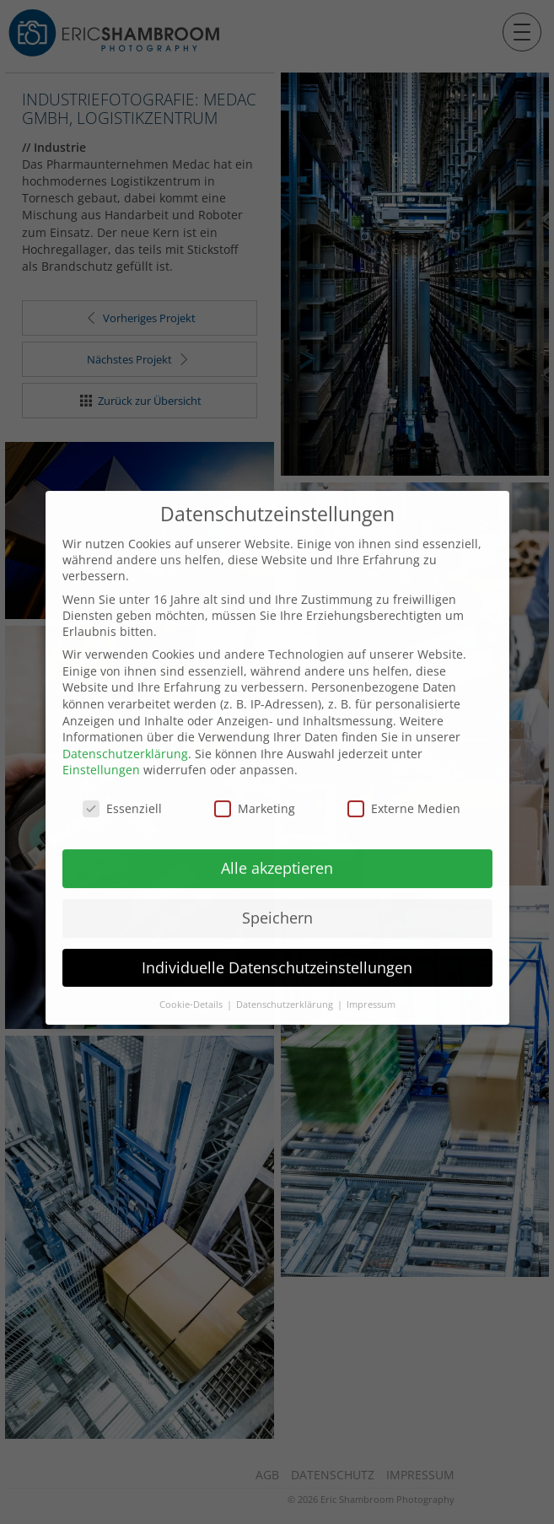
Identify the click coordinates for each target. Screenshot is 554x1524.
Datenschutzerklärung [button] (286, 993)
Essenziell (122, 797)
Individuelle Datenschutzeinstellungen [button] (277, 955)
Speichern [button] (277, 906)
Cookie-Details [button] (192, 993)
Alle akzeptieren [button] (277, 856)
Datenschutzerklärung (125, 742)
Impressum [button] (371, 993)
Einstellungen (101, 759)
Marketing (254, 797)
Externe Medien (403, 797)
